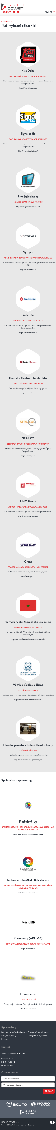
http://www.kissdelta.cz (28, 88)
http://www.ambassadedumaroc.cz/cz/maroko (28, 639)
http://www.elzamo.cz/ (28, 1008)
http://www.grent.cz (28, 576)
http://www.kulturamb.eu (28, 892)
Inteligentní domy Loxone (37, 1035)
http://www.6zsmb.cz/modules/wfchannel (28, 834)
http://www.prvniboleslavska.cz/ (28, 206)
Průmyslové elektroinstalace (38, 1032)
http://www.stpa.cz (28, 455)
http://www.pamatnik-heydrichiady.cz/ (28, 759)
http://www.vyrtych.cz (28, 269)
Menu (48, 12)
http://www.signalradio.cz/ (28, 151)
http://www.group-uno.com (28, 516)
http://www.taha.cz (28, 392)
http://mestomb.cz (28, 948)
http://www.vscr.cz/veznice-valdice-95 (28, 699)
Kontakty (4, 1039)
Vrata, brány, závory (8, 1035)
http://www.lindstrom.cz (28, 332)
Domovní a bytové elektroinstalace (14, 1032)
